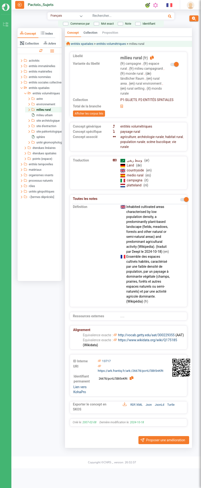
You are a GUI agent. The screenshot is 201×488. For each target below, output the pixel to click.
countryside (136, 170)
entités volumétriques (111, 44)
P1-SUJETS (128, 100)
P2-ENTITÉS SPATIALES (156, 100)
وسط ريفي (135, 160)
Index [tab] (47, 33)
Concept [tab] (28, 33)
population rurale (132, 142)
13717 (106, 361)
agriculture (128, 137)
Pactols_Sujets (41, 4)
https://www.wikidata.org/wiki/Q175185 (147, 340)
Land (131, 165)
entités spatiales (81, 44)
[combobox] (120, 16)
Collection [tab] (29, 43)
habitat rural (174, 137)
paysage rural (130, 132)
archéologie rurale (150, 137)
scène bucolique (158, 142)
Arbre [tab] (50, 43)
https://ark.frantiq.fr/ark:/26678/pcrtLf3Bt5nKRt (131, 371)
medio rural (135, 175)
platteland (134, 185)
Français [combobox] (56, 15)
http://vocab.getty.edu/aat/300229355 (146, 335)
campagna (135, 180)
